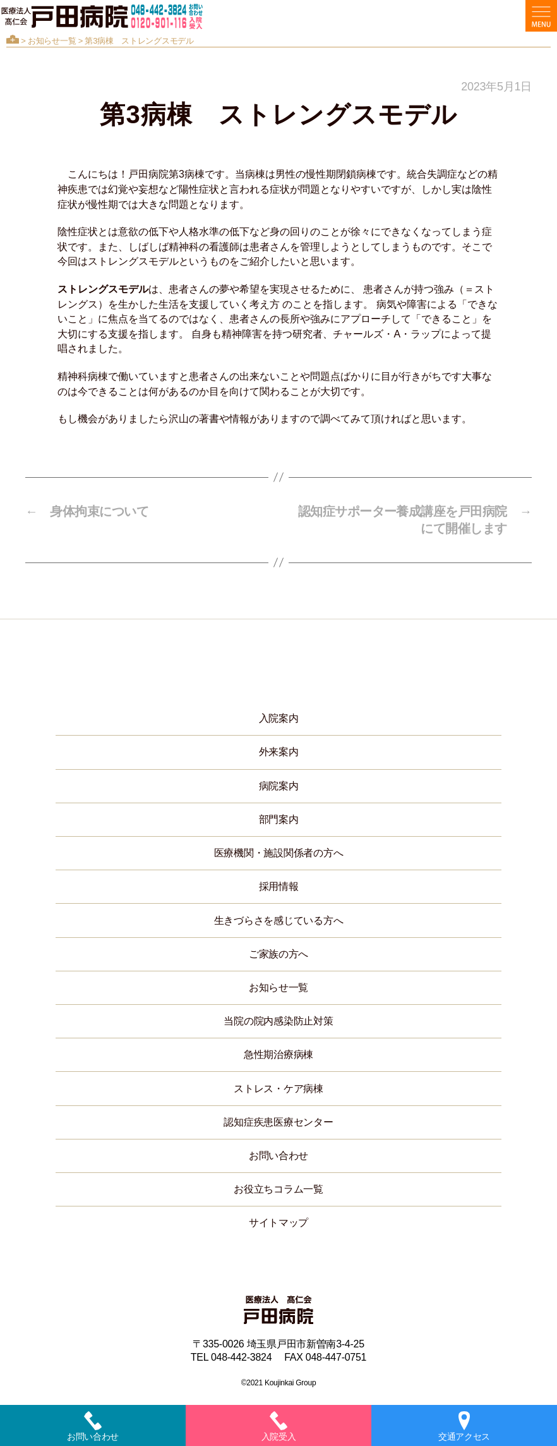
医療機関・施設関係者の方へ (279, 853)
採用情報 (279, 886)
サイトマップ (278, 1222)
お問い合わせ (278, 1155)
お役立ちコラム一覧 (278, 1189)
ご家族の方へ (278, 954)
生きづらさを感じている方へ (279, 920)
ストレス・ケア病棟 (278, 1088)
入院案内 (279, 718)
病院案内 (279, 786)
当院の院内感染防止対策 (278, 1021)
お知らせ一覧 (52, 41)
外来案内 (279, 751)
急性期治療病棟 (278, 1054)
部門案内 (279, 819)
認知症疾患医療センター (278, 1122)
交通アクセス (464, 1426)
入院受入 (278, 1426)
